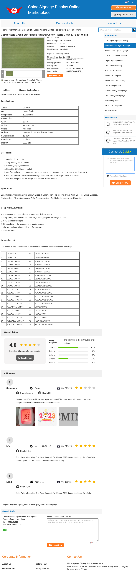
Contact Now (56, 76)
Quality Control (42, 568)
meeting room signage (15, 505)
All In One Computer (113, 105)
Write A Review (25, 358)
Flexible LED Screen (113, 70)
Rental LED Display (113, 75)
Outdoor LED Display (113, 65)
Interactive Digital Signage (116, 90)
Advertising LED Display (115, 80)
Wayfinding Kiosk (112, 100)
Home (4, 30)
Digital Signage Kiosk (114, 60)
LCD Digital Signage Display (116, 41)
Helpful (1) (46, 393)
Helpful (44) (25, 487)
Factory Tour (41, 564)
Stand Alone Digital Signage (116, 50)
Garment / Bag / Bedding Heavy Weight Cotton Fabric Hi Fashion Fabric (122, 133)
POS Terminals (111, 110)
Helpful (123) (25, 451)
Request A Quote (125, 14)
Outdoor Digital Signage (115, 95)
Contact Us (113, 23)
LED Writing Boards (113, 85)
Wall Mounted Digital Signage (117, 46)
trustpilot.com (26, 393)
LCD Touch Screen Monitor (116, 55)
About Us (20, 23)
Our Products (64, 23)
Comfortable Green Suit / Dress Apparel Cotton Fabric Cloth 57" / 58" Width (124, 141)
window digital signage (48, 505)
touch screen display (31, 505)
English (131, 2)
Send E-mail (125, 7)
